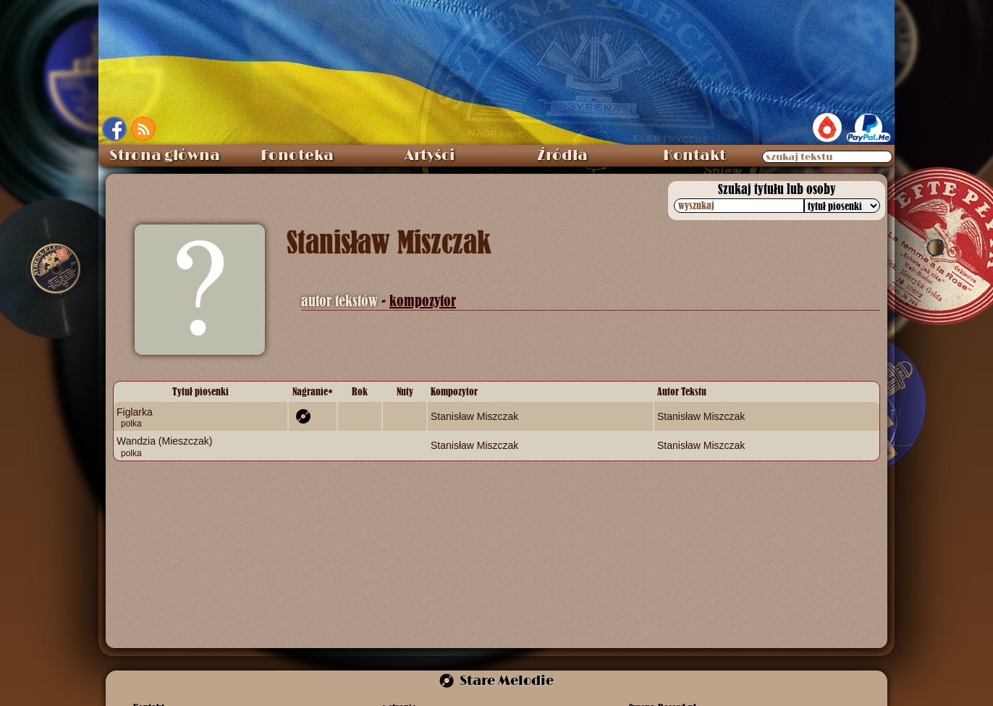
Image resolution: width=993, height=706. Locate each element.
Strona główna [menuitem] (164, 155)
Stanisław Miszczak (474, 416)
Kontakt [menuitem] (694, 155)
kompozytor (422, 301)
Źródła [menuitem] (562, 155)
